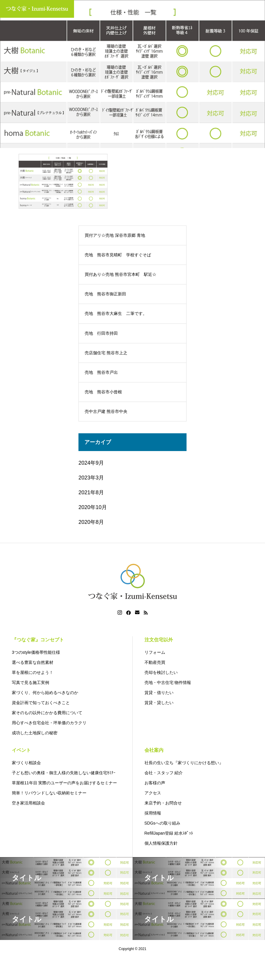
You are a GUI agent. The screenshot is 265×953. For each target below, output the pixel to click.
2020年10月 (92, 507)
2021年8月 (91, 492)
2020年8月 (91, 522)
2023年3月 (91, 478)
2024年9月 (91, 463)
